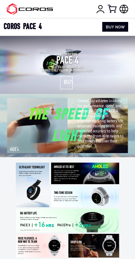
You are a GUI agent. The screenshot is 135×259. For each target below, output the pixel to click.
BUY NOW (115, 27)
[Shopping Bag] (112, 8)
